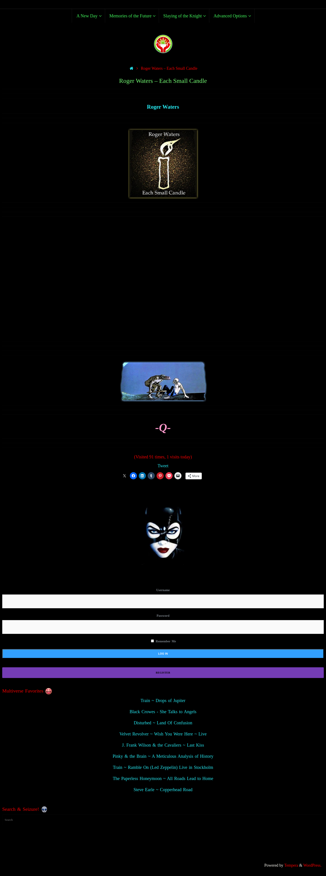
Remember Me (163, 641)
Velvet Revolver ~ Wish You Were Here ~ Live (163, 733)
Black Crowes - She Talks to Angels (163, 711)
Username (163, 590)
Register (163, 672)
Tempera (291, 865)
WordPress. (312, 865)
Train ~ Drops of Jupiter (163, 700)
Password (163, 615)
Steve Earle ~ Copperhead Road (163, 789)
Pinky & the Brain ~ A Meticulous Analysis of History (163, 756)
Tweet (163, 465)
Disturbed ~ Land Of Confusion (163, 722)
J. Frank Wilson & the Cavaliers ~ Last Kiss (163, 745)
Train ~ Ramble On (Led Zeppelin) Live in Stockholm (163, 767)
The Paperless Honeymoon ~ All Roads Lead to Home (163, 778)
